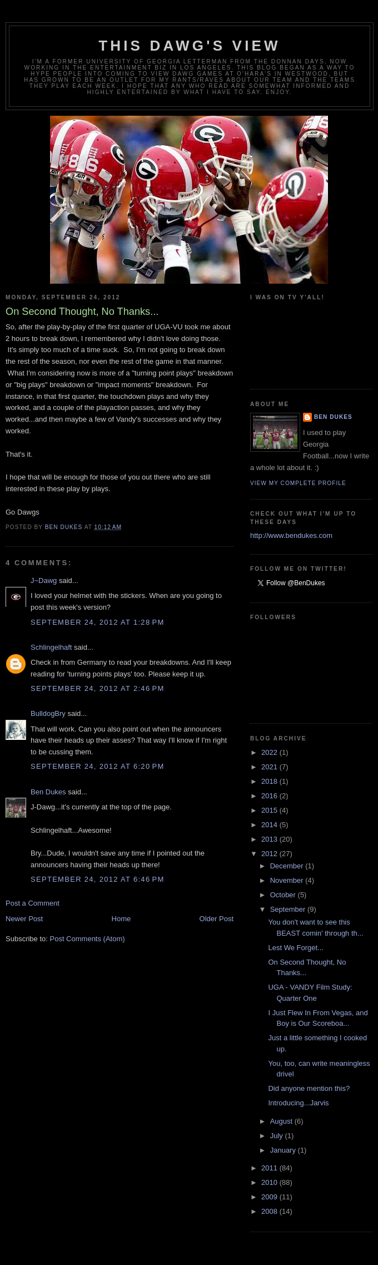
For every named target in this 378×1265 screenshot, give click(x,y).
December (288, 866)
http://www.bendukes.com (291, 535)
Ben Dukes (48, 792)
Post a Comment (32, 903)
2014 (270, 825)
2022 (270, 752)
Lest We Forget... (295, 947)
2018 (270, 781)
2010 (270, 1182)
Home (121, 919)
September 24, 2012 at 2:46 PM (98, 688)
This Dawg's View (189, 45)
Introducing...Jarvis (298, 1103)
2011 (270, 1168)
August (282, 1121)
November (288, 880)
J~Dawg (44, 580)
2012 (270, 853)
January (284, 1150)
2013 (270, 839)
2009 (270, 1197)
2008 (270, 1211)
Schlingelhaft (51, 647)
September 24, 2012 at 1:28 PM (98, 622)
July (277, 1135)
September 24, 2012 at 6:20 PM (98, 766)
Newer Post (24, 919)
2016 (270, 796)
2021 (270, 767)
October (284, 895)
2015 (270, 810)
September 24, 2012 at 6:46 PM (98, 879)
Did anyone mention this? (309, 1088)
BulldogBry (48, 713)
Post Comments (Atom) (87, 939)
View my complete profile (298, 483)
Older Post (216, 919)
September (288, 909)
